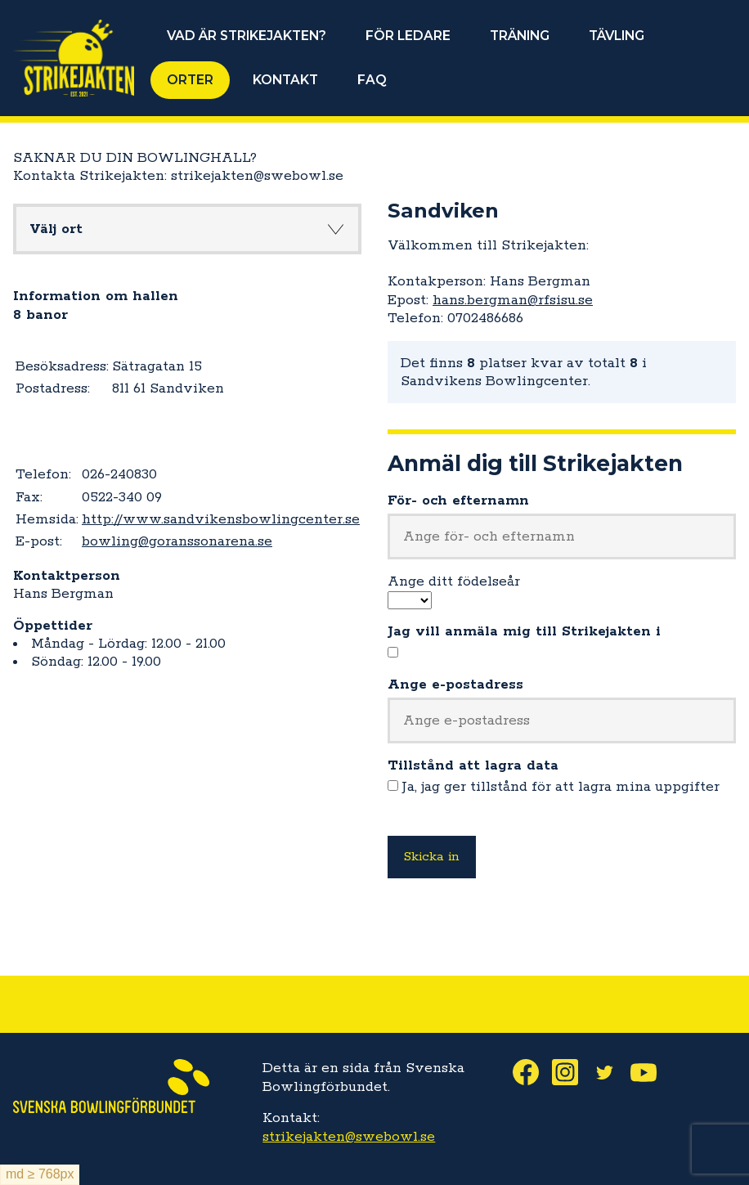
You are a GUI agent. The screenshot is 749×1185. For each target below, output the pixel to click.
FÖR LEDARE (408, 35)
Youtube (650, 1072)
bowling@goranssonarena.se (177, 541)
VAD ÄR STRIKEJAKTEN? (246, 35)
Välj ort (56, 229)
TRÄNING (519, 35)
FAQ (372, 80)
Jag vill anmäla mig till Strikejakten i (524, 631)
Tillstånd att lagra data (473, 765)
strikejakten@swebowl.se (348, 1137)
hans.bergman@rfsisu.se (513, 300)
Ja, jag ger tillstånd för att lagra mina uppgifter (561, 787)
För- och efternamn (458, 500)
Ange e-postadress (455, 684)
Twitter (610, 1072)
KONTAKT (285, 80)
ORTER (190, 80)
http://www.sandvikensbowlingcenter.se (221, 519)
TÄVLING (616, 35)
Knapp (335, 229)
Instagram (571, 1072)
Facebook (532, 1072)
